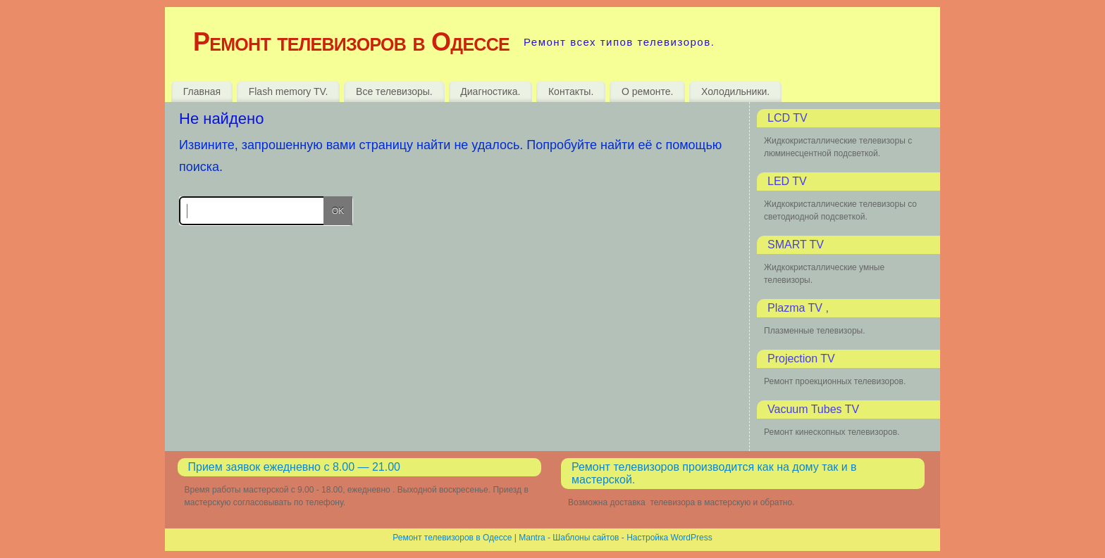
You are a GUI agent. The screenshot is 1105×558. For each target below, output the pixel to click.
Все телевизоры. (394, 91)
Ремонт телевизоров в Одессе (351, 41)
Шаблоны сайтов (585, 538)
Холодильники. (735, 91)
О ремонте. (647, 91)
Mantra (532, 538)
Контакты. (570, 91)
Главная (202, 91)
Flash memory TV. (288, 91)
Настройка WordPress (669, 538)
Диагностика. (490, 91)
